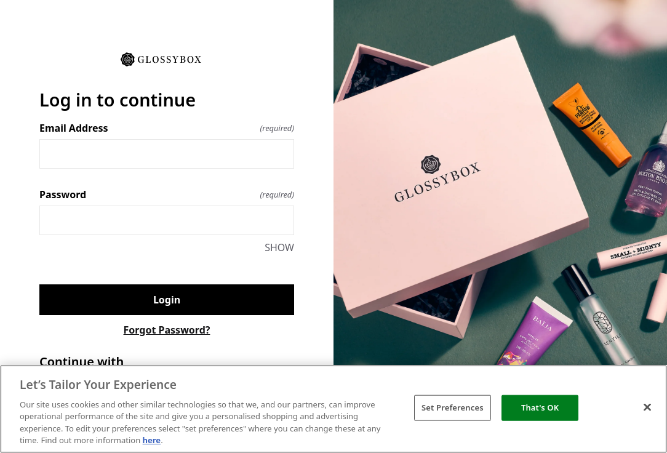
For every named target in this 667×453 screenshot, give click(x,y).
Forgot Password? (167, 330)
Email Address (166, 128)
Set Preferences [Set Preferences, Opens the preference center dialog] (452, 407)
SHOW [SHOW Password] (279, 247)
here (152, 440)
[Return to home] (166, 58)
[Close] (647, 407)
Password (166, 194)
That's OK (540, 407)
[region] (333, 409)
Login (166, 300)
